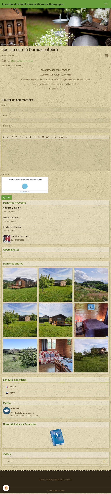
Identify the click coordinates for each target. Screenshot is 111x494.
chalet (55, 461)
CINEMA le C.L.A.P (12, 208)
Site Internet (6, 126)
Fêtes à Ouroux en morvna (21, 61)
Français (11, 387)
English (10, 393)
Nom (3, 105)
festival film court (20, 236)
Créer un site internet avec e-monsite (55, 480)
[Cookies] (6, 488)
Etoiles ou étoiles (12, 227)
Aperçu (63, 137)
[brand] (33, 4)
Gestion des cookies (55, 491)
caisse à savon (10, 217)
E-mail (4, 116)
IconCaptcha (24, 192)
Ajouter (6, 197)
